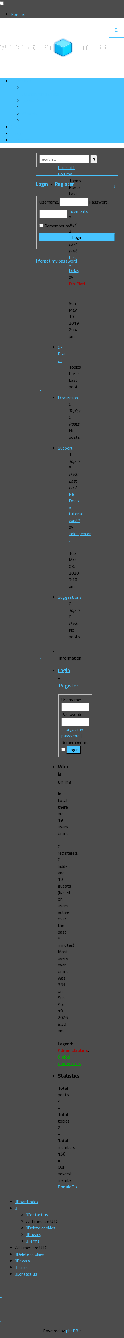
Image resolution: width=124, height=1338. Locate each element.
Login (64, 670)
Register (68, 685)
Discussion (68, 397)
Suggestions (70, 597)
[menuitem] (40, 94)
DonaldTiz (68, 1186)
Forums (18, 14)
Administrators (73, 1050)
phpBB (72, 1330)
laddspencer (80, 533)
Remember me (57, 225)
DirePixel (77, 283)
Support (65, 448)
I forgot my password (72, 732)
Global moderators (69, 1060)
